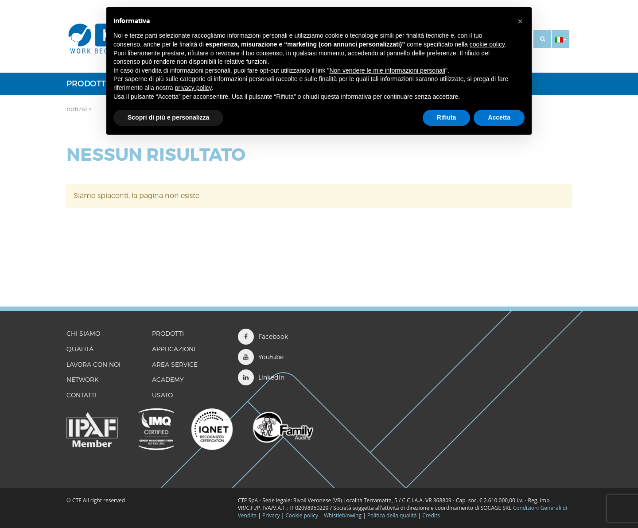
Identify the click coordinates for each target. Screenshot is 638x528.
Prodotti (87, 84)
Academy (168, 379)
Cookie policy (301, 515)
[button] (560, 39)
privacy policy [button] (193, 87)
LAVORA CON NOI (93, 364)
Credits (431, 515)
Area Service (175, 364)
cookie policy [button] (487, 44)
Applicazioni (173, 349)
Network (82, 379)
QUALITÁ (79, 349)
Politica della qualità (392, 515)
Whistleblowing (343, 515)
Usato (162, 395)
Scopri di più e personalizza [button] (168, 117)
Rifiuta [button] (446, 117)
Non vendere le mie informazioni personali (387, 70)
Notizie (76, 109)
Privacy (271, 515)
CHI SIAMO (83, 333)
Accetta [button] (499, 117)
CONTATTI (81, 395)
